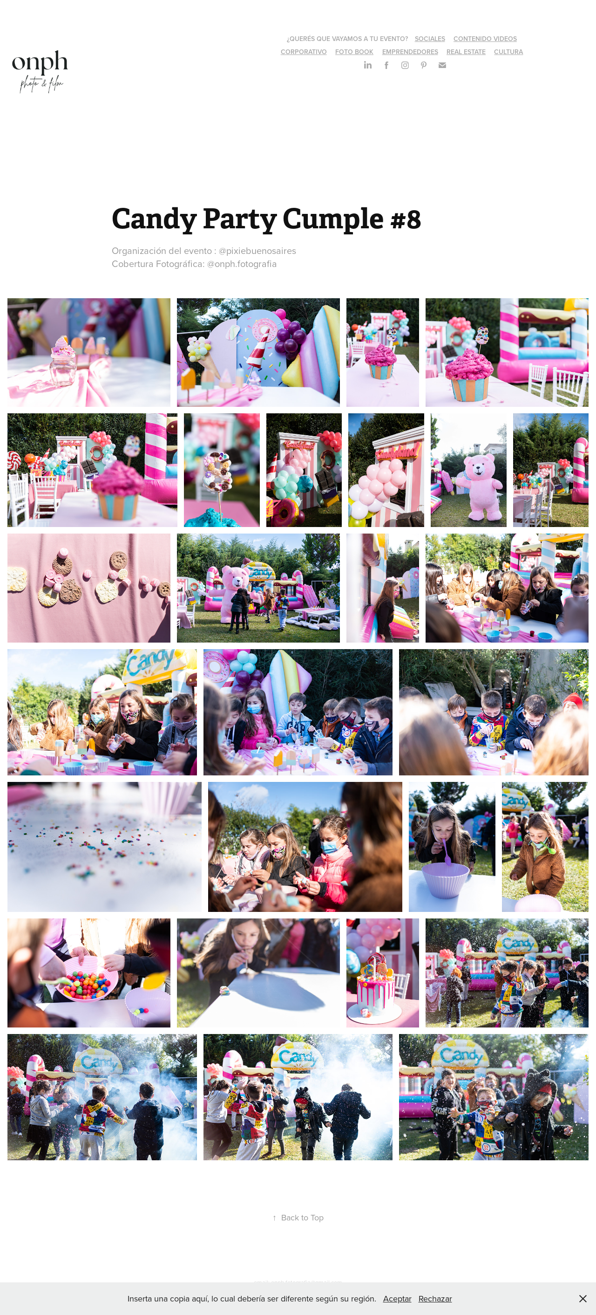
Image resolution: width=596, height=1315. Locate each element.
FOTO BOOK (354, 51)
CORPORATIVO (304, 51)
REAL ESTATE (466, 51)
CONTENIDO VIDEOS (485, 38)
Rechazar (435, 1298)
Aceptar (397, 1298)
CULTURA (508, 51)
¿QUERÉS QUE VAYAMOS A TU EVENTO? (347, 38)
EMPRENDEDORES (410, 51)
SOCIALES (430, 38)
